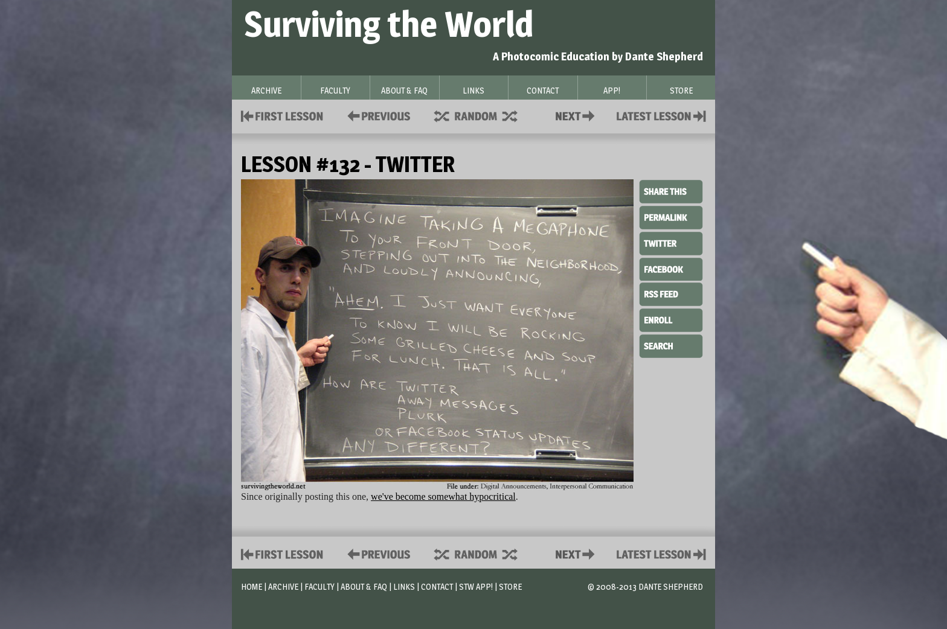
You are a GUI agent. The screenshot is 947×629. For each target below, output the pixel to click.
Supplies (483, 115)
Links (404, 586)
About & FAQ (364, 586)
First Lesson (282, 115)
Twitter (671, 242)
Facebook (671, 268)
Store (510, 586)
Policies (376, 115)
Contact (577, 115)
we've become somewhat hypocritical (443, 496)
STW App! (476, 586)
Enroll (671, 318)
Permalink (671, 217)
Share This (671, 192)
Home (251, 586)
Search (671, 344)
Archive (283, 586)
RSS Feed (671, 293)
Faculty (319, 586)
